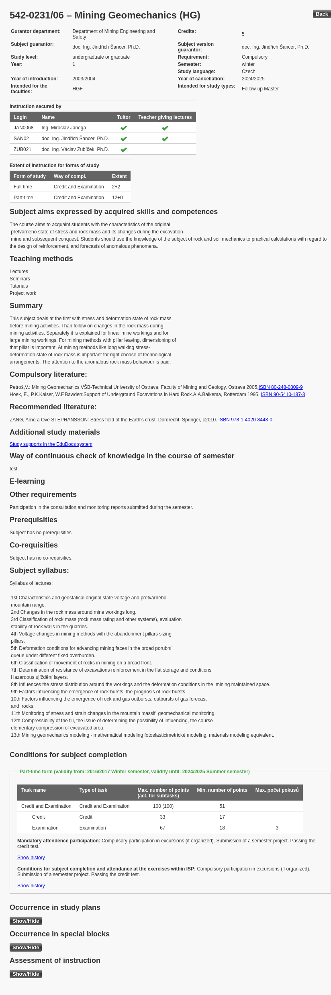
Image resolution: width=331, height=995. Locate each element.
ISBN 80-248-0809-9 (281, 387)
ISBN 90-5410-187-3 (283, 394)
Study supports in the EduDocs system (51, 444)
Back (322, 14)
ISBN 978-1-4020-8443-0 (245, 420)
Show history (31, 857)
